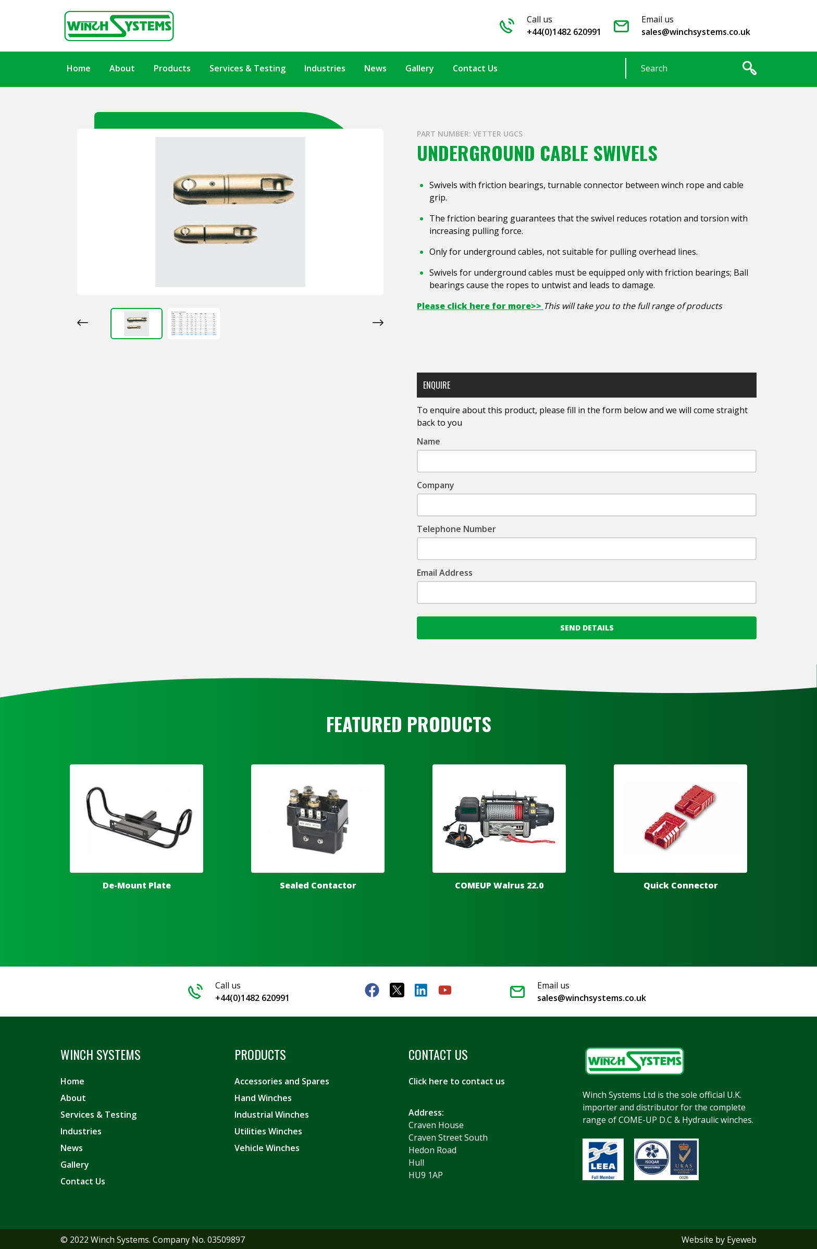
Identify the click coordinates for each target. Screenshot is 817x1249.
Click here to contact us (456, 1080)
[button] (136, 322)
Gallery (74, 1163)
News (71, 1147)
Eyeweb (742, 1238)
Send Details (587, 627)
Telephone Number (456, 528)
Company (435, 484)
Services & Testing (98, 1113)
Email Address (445, 571)
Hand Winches (263, 1097)
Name (428, 440)
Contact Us (82, 1180)
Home (72, 1080)
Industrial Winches (271, 1113)
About (73, 1097)
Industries (81, 1130)
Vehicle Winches (267, 1147)
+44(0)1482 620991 (564, 32)
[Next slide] (378, 321)
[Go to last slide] (82, 321)
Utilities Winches (268, 1130)
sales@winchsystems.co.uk (695, 32)
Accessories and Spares (281, 1080)
